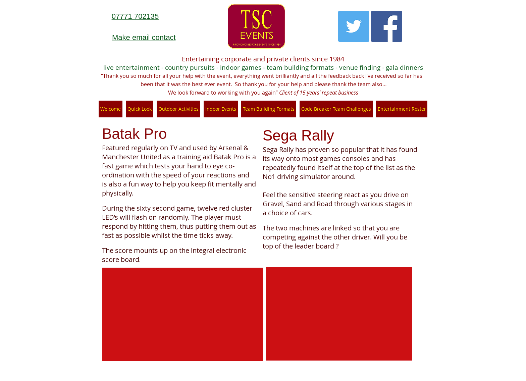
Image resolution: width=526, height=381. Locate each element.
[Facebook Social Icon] (386, 26)
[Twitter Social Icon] (353, 26)
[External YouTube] (182, 314)
